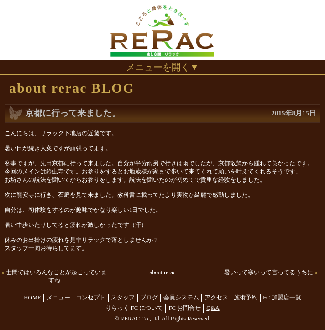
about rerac (162, 272)
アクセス (216, 297)
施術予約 (245, 297)
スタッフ (123, 297)
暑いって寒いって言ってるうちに (268, 272)
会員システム (181, 297)
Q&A (212, 308)
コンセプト (90, 297)
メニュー (58, 297)
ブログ (149, 297)
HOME (32, 297)
